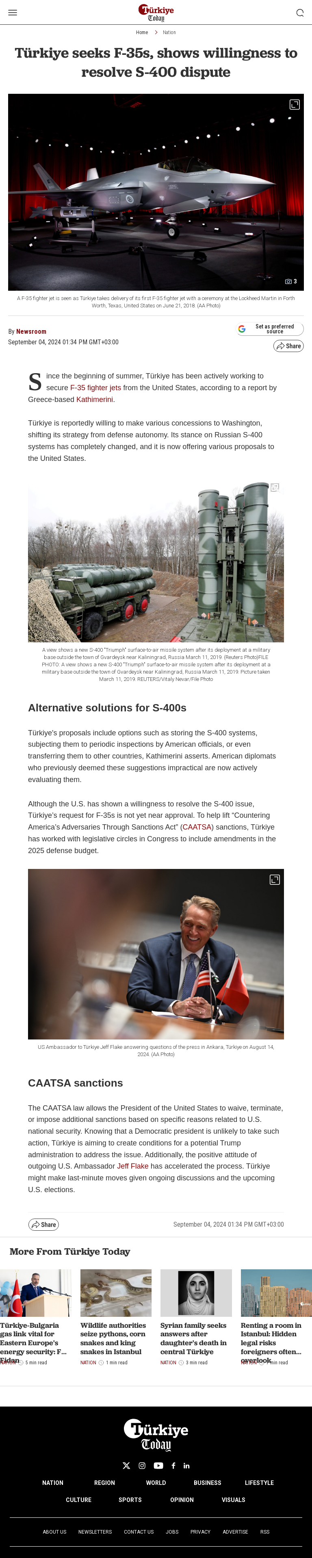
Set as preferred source (266, 329)
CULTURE (78, 1500)
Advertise (235, 1532)
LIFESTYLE (259, 1483)
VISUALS (233, 1500)
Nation (169, 32)
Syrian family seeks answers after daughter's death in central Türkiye (193, 1338)
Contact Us (139, 1532)
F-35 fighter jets (95, 388)
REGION (104, 1483)
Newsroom (31, 331)
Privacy (200, 1532)
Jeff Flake (133, 1166)
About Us (54, 1532)
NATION (52, 1483)
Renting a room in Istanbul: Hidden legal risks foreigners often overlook (271, 1342)
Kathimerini (94, 399)
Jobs (172, 1532)
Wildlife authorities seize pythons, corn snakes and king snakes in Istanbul (113, 1338)
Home (142, 32)
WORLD (156, 1483)
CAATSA (197, 827)
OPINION (182, 1500)
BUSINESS (207, 1483)
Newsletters (95, 1532)
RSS (264, 1532)
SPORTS (130, 1500)
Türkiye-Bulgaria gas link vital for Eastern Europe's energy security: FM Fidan (34, 1342)
